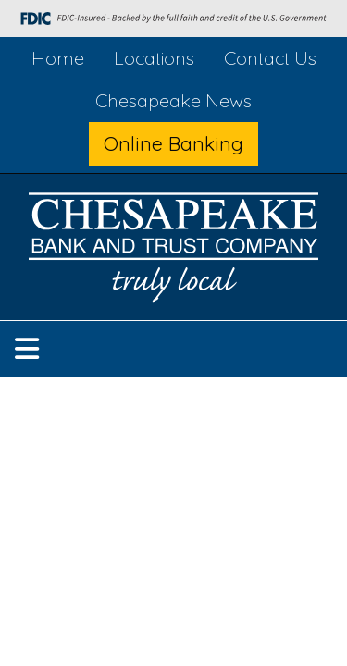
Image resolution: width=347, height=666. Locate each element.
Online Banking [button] (173, 143)
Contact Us (270, 57)
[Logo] (174, 251)
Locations (154, 57)
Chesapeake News (173, 100)
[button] (27, 349)
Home (57, 57)
